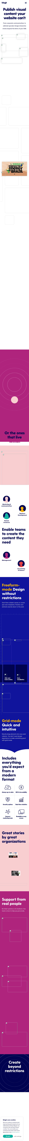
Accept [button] (8, 1136)
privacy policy (15, 1132)
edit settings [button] (17, 1136)
